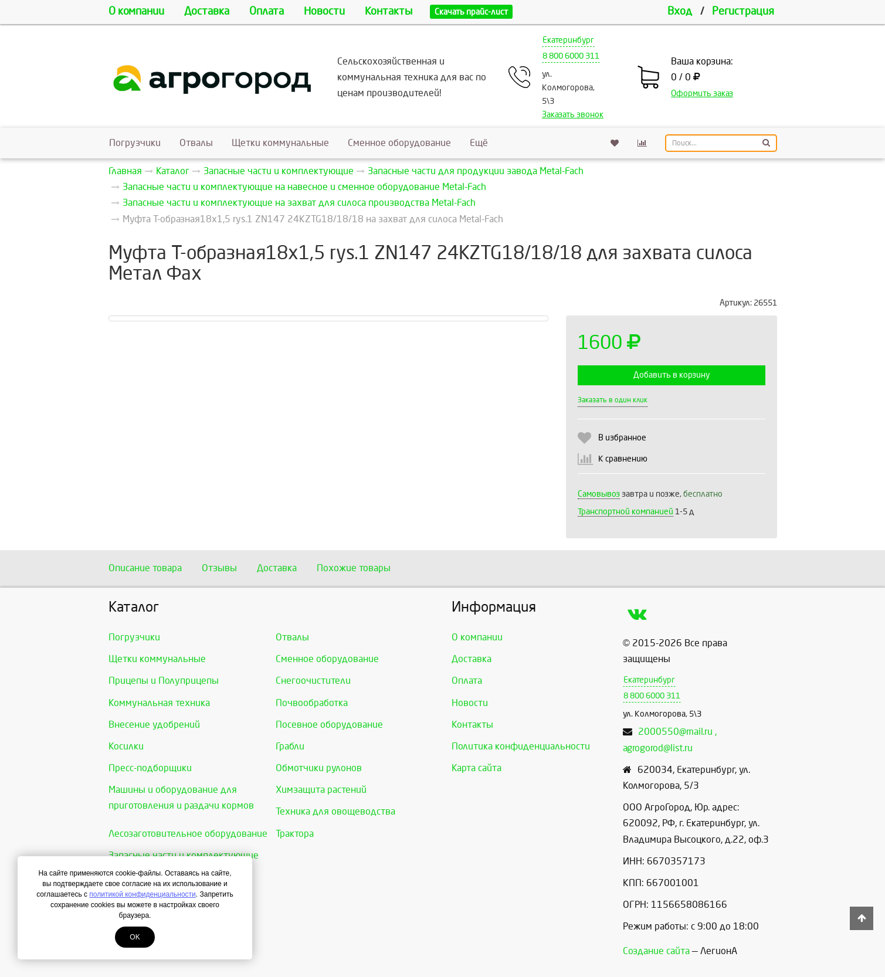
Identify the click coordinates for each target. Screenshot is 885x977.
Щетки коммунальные (280, 143)
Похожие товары (354, 568)
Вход (679, 11)
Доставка (206, 11)
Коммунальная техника (159, 703)
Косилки (126, 746)
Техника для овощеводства (335, 811)
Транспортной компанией (625, 511)
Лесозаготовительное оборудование (187, 834)
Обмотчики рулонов (319, 768)
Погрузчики (135, 143)
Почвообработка (312, 703)
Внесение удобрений (154, 725)
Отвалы (196, 143)
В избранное (622, 437)
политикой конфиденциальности (142, 894)
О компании (136, 11)
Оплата (266, 11)
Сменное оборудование (399, 143)
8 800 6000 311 (570, 56)
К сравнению (622, 458)
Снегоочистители (313, 681)
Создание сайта (656, 951)
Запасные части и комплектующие (183, 855)
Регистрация (743, 11)
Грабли (290, 746)
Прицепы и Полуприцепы (163, 681)
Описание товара (145, 568)
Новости (324, 11)
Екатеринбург (568, 40)
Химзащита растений (321, 790)
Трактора (295, 834)
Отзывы (219, 568)
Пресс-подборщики (150, 768)
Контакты (388, 11)
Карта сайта (476, 768)
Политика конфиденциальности (521, 746)
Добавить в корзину (671, 375)
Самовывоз (599, 494)
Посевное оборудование (329, 725)
